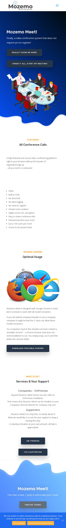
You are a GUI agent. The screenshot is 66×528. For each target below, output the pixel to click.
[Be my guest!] (62, 520)
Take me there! (33, 503)
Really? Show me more (24, 51)
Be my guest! (18, 523)
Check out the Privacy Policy (41, 523)
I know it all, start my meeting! (29, 62)
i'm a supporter (33, 452)
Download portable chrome (28, 348)
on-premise (33, 441)
